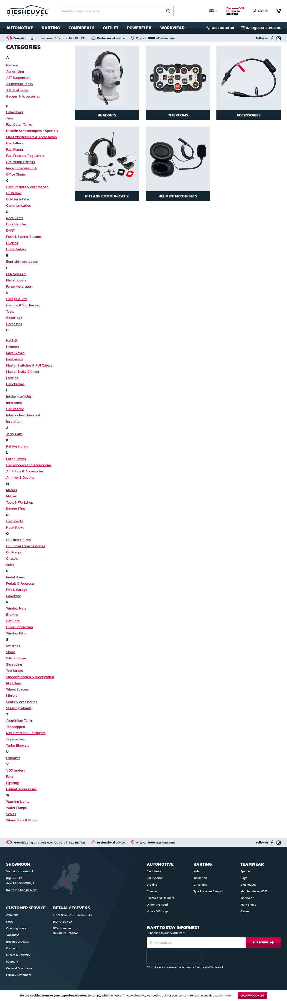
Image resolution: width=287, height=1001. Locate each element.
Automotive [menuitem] (19, 27)
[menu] (95, 28)
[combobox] (116, 11)
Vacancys (12, 935)
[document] (143, 996)
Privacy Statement (18, 975)
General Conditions (19, 968)
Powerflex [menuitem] (139, 27)
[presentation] (174, 956)
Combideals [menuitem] (81, 27)
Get (235, 11)
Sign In (263, 11)
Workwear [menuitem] (172, 27)
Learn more (223, 995)
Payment (12, 961)
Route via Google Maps (22, 890)
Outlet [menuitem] (110, 27)
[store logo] (27, 10)
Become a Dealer (17, 941)
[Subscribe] (263, 942)
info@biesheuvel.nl (263, 27)
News (9, 921)
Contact (11, 948)
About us (12, 915)
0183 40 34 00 (223, 27)
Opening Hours (16, 928)
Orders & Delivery (18, 955)
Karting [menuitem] (51, 27)
